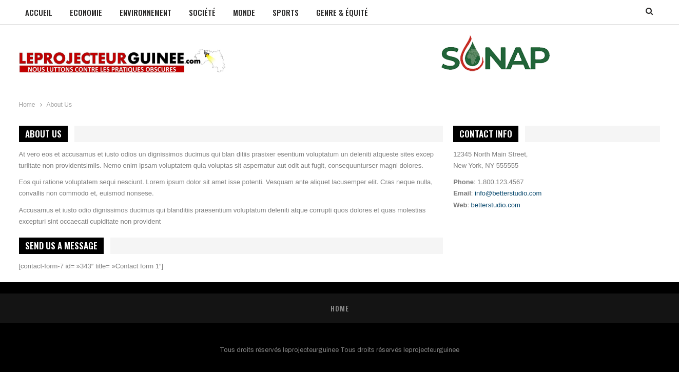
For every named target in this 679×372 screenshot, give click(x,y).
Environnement (145, 12)
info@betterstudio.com (508, 193)
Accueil (38, 12)
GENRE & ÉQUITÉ (342, 12)
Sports (286, 12)
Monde (244, 12)
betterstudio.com (495, 205)
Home (340, 308)
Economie (86, 12)
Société (202, 12)
